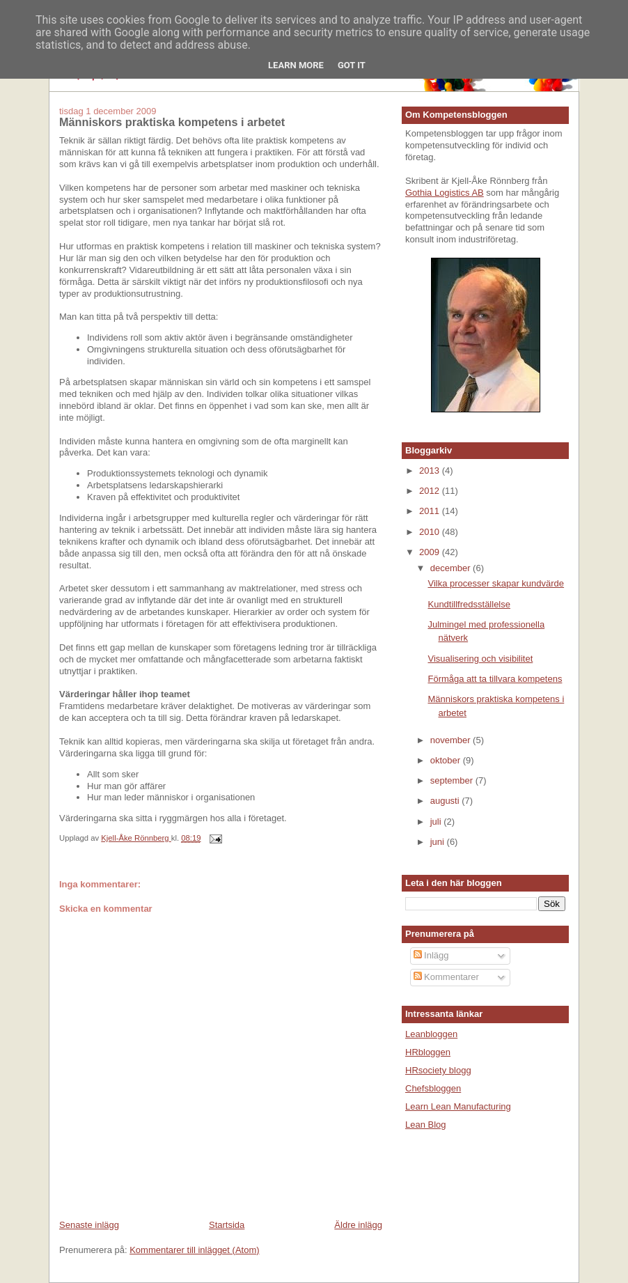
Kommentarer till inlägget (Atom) (194, 1250)
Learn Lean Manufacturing (458, 1106)
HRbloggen (427, 1052)
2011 (430, 511)
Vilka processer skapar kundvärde (495, 583)
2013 (430, 470)
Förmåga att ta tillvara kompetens (494, 679)
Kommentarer (446, 977)
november (451, 740)
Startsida (226, 1225)
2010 (430, 532)
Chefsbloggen (433, 1088)
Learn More (296, 65)
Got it (352, 65)
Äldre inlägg (358, 1225)
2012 (430, 490)
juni (438, 842)
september (453, 780)
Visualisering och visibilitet (480, 658)
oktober (446, 760)
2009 (430, 552)
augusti (446, 800)
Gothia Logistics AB (444, 192)
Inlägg (431, 955)
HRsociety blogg (438, 1070)
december (451, 568)
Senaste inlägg (89, 1225)
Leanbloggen (431, 1034)
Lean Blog (425, 1124)
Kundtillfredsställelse (468, 604)
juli (437, 821)
